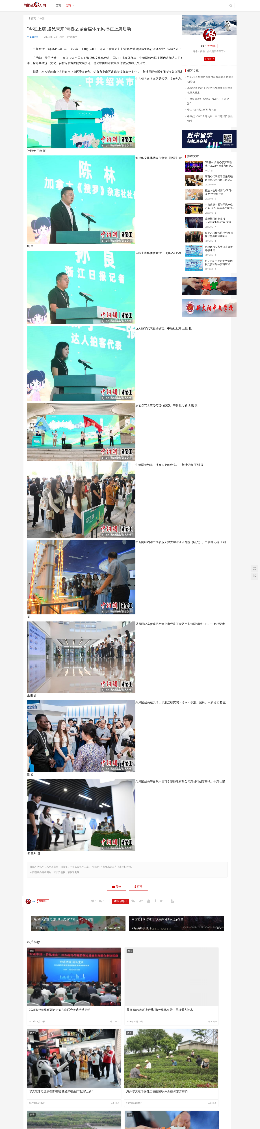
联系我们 (92, 1117)
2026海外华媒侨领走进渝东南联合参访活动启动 (49, 1019)
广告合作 (79, 1117)
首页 (60, 5)
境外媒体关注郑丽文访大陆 (147, 1069)
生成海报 (122, 936)
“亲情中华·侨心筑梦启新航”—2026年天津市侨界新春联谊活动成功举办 (219, 166)
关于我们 (65, 1117)
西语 (32, 987)
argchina (132, 1123)
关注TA (209, 59)
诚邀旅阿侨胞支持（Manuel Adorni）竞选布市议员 (218, 222)
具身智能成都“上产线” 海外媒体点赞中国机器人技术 (101, 1019)
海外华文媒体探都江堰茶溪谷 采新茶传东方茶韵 (49, 1070)
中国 (42, 18)
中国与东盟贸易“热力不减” (202, 109)
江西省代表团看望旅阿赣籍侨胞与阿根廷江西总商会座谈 (219, 180)
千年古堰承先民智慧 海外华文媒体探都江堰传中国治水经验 (99, 1070)
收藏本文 (72, 37)
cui (32, 937)
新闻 (71, 5)
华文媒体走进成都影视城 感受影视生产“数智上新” (150, 1019)
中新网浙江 (33, 37)
